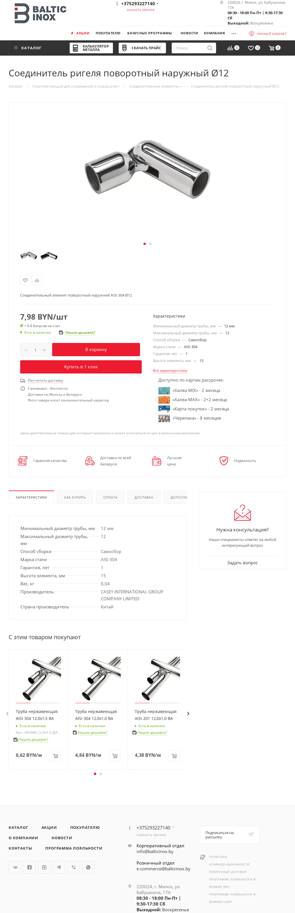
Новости (62, 837)
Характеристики (31, 497)
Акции (49, 827)
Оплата (110, 497)
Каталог (18, 827)
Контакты (20, 848)
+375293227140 (138, 3)
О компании (23, 837)
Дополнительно (187, 497)
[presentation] (7, 713)
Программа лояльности (73, 848)
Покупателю (85, 827)
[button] (145, 244)
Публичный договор (228, 872)
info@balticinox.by (155, 851)
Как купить (75, 497)
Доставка (144, 497)
